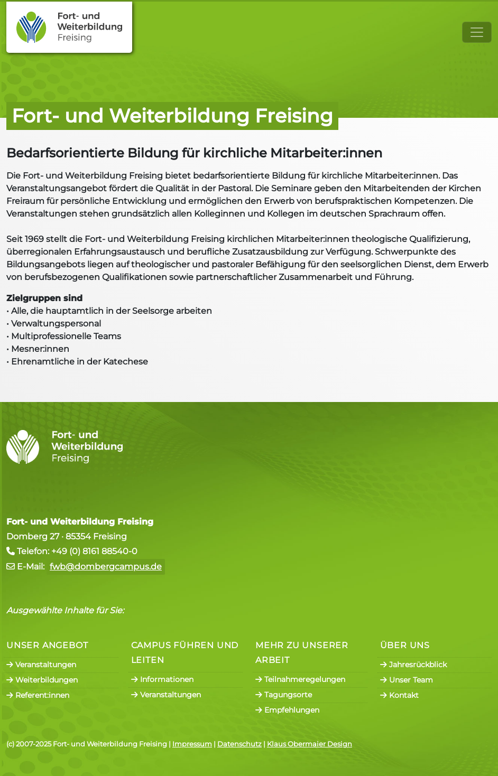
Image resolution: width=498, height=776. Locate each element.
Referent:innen (37, 695)
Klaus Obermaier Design (309, 744)
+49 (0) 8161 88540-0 (94, 551)
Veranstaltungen (41, 664)
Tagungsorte (283, 694)
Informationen (162, 679)
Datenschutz (239, 744)
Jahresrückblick (413, 664)
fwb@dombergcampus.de (106, 567)
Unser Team (406, 680)
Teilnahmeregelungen (300, 679)
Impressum (192, 744)
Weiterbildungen (42, 680)
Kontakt (399, 695)
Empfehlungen (287, 710)
